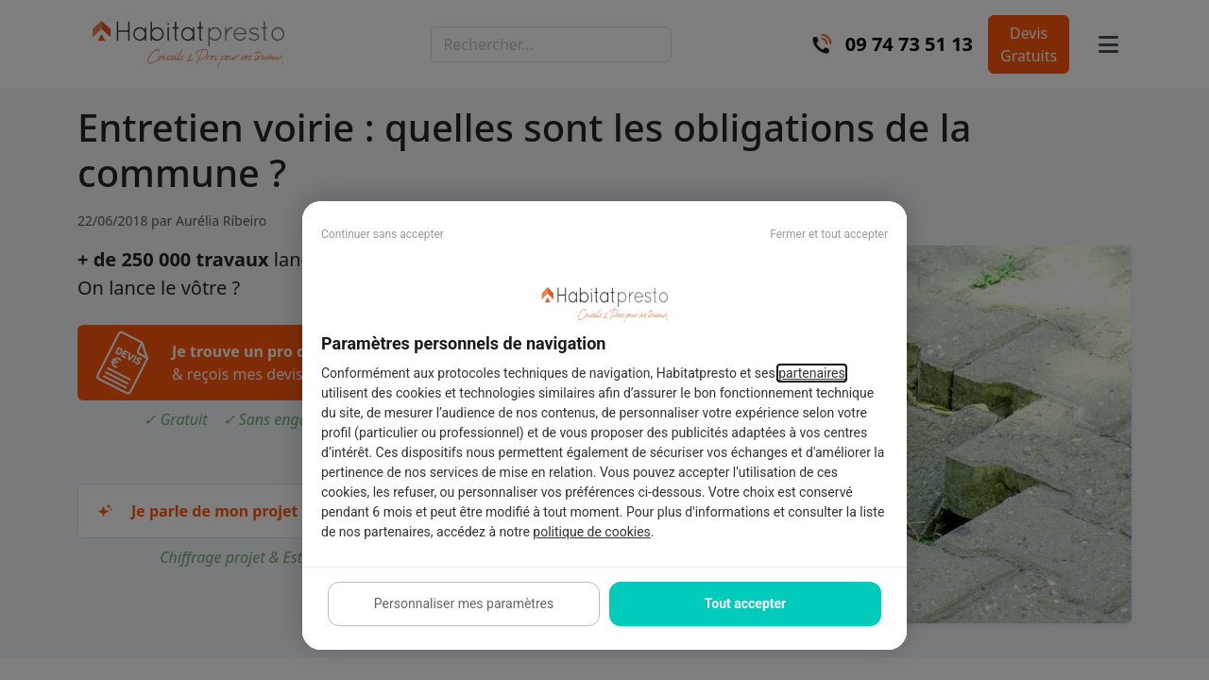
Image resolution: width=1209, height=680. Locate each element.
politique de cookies (591, 531)
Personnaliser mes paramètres (463, 603)
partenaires (811, 373)
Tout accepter (745, 603)
